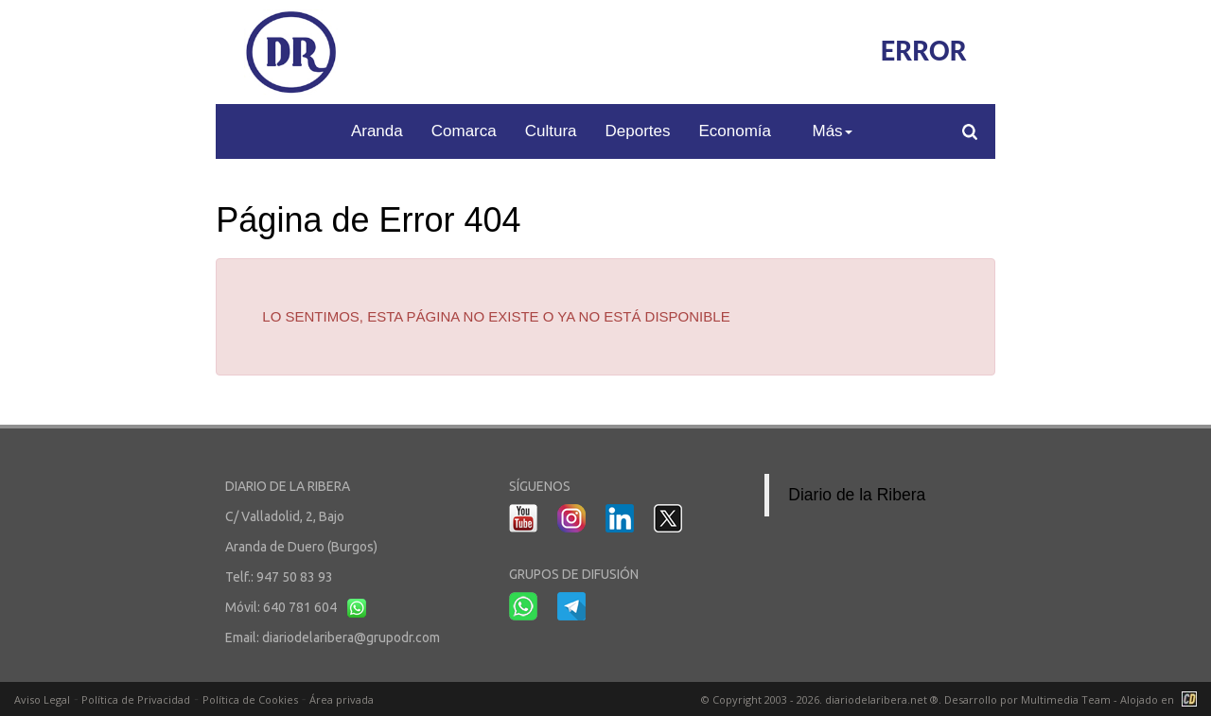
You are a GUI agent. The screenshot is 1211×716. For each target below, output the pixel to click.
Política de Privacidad (135, 699)
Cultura (551, 131)
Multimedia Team (1066, 699)
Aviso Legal (42, 699)
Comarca (464, 131)
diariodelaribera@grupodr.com (351, 637)
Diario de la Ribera (856, 494)
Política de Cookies (250, 699)
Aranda (377, 131)
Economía (735, 131)
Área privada (341, 699)
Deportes (638, 131)
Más (831, 131)
